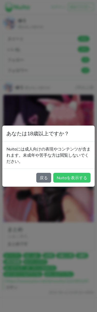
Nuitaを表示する (72, 177)
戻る (44, 177)
